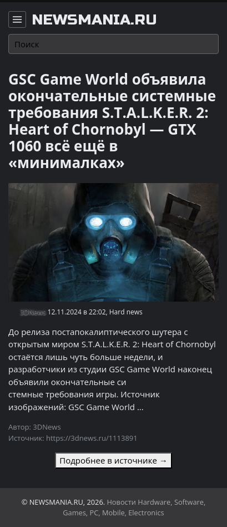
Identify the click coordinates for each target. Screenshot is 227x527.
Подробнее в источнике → (113, 460)
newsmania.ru (94, 20)
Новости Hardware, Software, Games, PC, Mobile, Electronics (134, 507)
